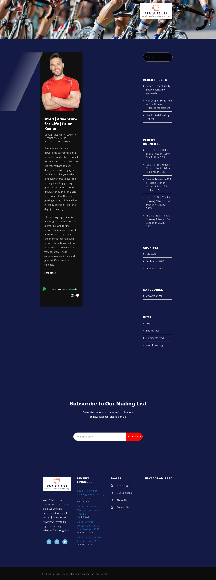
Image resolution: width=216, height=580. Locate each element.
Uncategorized (154, 296)
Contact (101, 19)
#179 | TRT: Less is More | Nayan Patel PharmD (88, 510)
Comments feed (155, 338)
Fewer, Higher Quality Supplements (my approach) (158, 89)
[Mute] (70, 289)
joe (66, 138)
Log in (149, 323)
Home (46, 19)
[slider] (60, 289)
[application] (61, 289)
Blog (87, 19)
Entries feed (152, 330)
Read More (50, 273)
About (58, 19)
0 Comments (64, 141)
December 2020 (155, 268)
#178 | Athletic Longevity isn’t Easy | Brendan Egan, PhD (89, 525)
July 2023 (151, 253)
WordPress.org (154, 345)
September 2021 (155, 261)
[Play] (45, 289)
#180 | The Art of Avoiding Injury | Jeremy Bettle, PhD (90, 494)
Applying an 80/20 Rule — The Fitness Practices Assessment (159, 104)
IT (147, 215)
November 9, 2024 (53, 135)
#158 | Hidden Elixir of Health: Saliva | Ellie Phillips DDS (159, 153)
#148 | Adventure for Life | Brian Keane (60, 124)
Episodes (73, 19)
